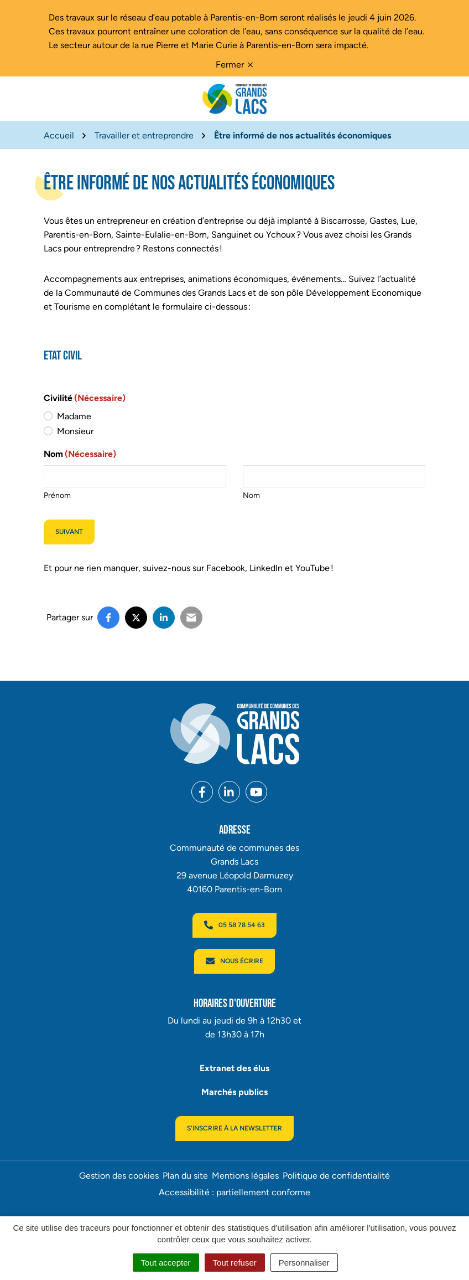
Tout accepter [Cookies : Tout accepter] (166, 1262)
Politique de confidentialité (336, 1175)
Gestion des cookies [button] (119, 1175)
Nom (251, 495)
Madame (74, 416)
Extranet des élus (234, 1068)
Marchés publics (234, 1092)
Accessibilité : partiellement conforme (234, 1192)
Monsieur (75, 431)
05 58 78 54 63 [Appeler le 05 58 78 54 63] (234, 925)
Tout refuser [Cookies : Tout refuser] (235, 1262)
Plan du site (185, 1175)
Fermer (234, 64)
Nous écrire (234, 961)
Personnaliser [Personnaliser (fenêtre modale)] (304, 1262)
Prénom (57, 495)
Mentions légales (245, 1175)
